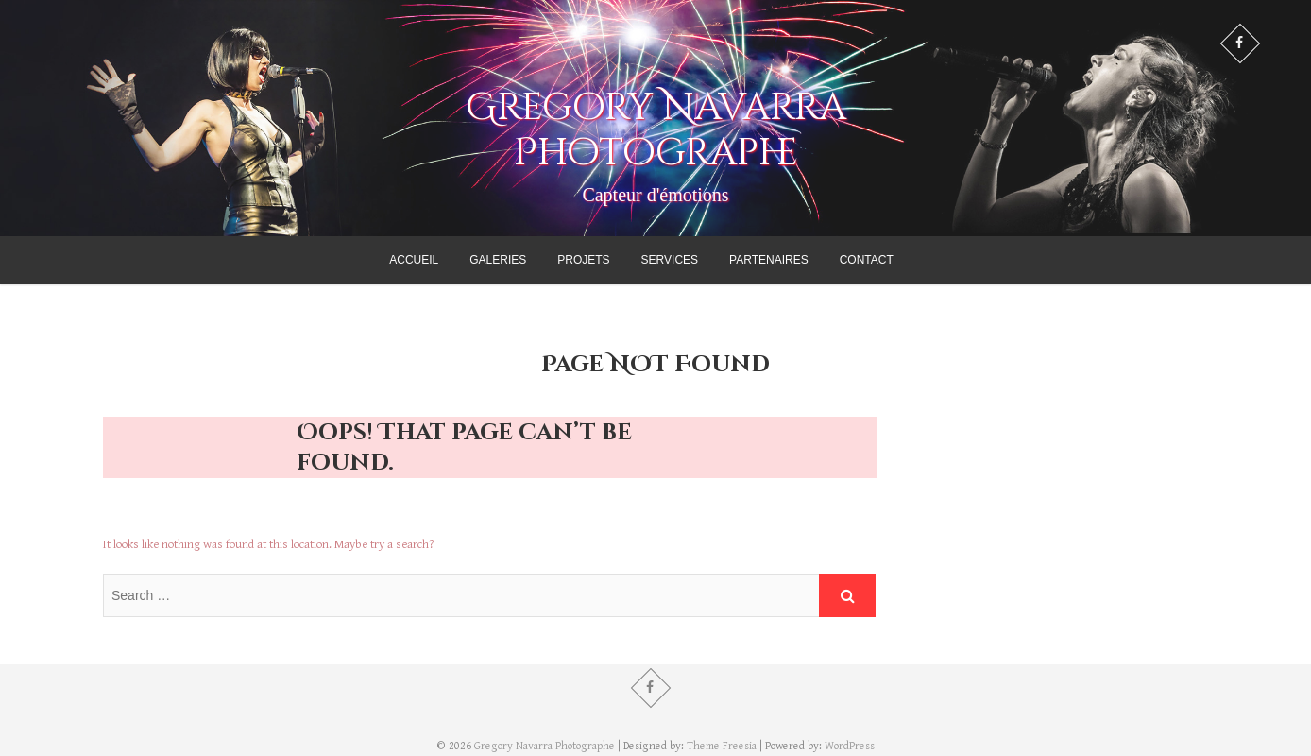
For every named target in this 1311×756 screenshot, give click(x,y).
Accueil (413, 259)
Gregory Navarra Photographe (656, 130)
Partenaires (769, 259)
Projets (583, 259)
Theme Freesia (722, 746)
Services (669, 259)
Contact (867, 259)
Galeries (497, 259)
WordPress (850, 746)
